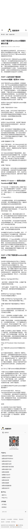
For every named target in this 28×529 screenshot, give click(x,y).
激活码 (2, 521)
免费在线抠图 (5, 472)
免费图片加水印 (6, 474)
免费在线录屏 (5, 480)
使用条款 (15, 519)
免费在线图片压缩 (6, 469)
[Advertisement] (14, 14)
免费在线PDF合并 (6, 461)
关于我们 (4, 504)
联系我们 (4, 507)
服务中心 (4, 495)
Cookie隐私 (9, 519)
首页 (4, 34)
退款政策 (21, 519)
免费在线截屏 (5, 483)
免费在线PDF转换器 (7, 455)
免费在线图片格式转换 (8, 466)
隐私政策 (3, 519)
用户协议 (13, 521)
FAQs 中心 (4, 497)
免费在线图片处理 (6, 464)
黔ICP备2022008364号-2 (16, 527)
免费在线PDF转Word (7, 458)
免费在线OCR (5, 488)
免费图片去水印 (6, 477)
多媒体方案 (11, 34)
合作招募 (8, 521)
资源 (7, 34)
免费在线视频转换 (6, 485)
